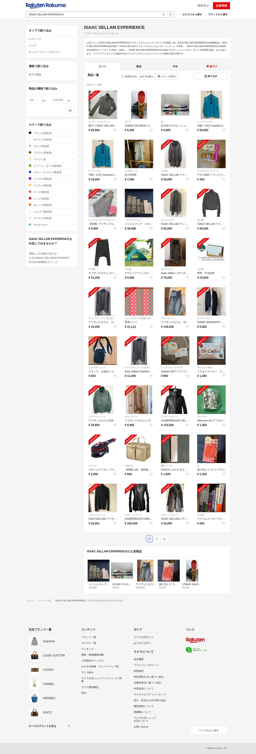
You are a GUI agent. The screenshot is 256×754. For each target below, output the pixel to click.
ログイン (203, 5)
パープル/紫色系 (51, 178)
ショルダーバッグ (97, 367)
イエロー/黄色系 (51, 185)
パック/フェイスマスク (172, 367)
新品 (138, 66)
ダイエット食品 (204, 367)
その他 (164, 171)
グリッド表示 (167, 76)
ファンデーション (133, 220)
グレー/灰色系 (51, 146)
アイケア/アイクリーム (208, 171)
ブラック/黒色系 (51, 133)
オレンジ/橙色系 (51, 204)
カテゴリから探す (192, 14)
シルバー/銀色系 (51, 211)
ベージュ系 (51, 159)
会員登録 (221, 5)
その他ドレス (131, 171)
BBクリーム (166, 465)
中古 (175, 66)
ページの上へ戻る (209, 730)
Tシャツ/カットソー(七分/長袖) (103, 318)
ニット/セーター (205, 121)
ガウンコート (131, 416)
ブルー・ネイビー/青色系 (51, 172)
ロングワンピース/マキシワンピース (103, 220)
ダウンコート (167, 269)
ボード (128, 121)
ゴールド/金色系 (51, 218)
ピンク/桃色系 (51, 191)
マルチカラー (51, 224)
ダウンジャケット (169, 515)
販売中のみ (129, 76)
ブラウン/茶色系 (51, 152)
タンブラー (202, 416)
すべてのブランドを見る (42, 726)
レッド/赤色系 (51, 198)
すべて (102, 66)
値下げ (211, 66)
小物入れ (129, 465)
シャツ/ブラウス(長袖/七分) (138, 318)
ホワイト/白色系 (51, 139)
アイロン (93, 465)
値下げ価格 (51, 74)
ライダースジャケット (99, 121)
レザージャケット (97, 416)
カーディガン (95, 171)
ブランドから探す (218, 14)
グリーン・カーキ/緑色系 (51, 165)
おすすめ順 (147, 76)
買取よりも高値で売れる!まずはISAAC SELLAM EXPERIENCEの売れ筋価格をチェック (51, 258)
